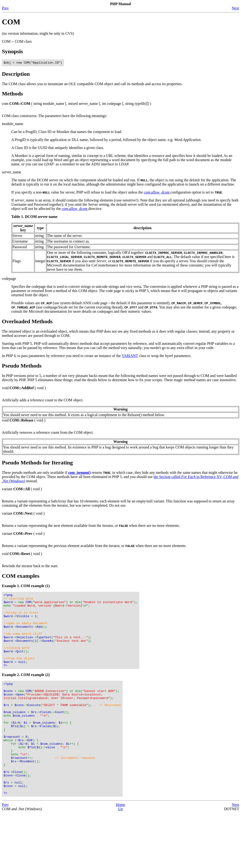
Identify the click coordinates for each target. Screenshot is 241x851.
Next (235, 8)
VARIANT (130, 356)
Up (120, 847)
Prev (5, 8)
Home (120, 843)
